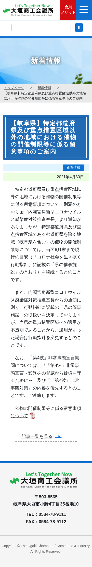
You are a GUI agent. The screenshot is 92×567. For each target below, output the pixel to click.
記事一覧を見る (37, 436)
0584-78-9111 (52, 514)
